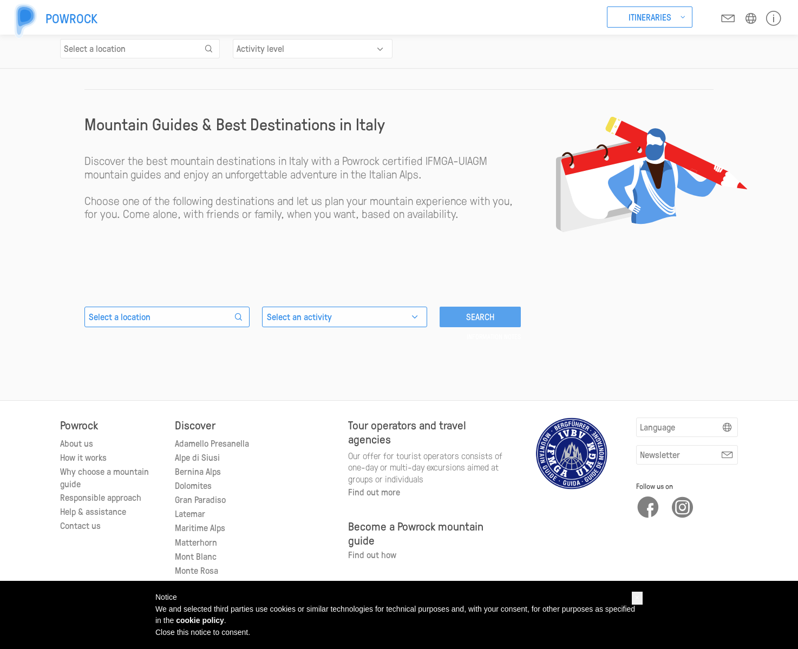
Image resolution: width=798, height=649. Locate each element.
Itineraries (650, 17)
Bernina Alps (198, 471)
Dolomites (193, 485)
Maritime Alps (200, 527)
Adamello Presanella (212, 443)
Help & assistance (93, 511)
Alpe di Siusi (197, 457)
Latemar (190, 513)
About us (76, 443)
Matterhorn (196, 542)
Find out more (374, 492)
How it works (83, 457)
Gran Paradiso (200, 499)
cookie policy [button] (200, 620)
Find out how (372, 554)
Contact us (80, 525)
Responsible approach (100, 497)
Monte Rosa (196, 570)
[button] (637, 598)
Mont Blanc (196, 556)
